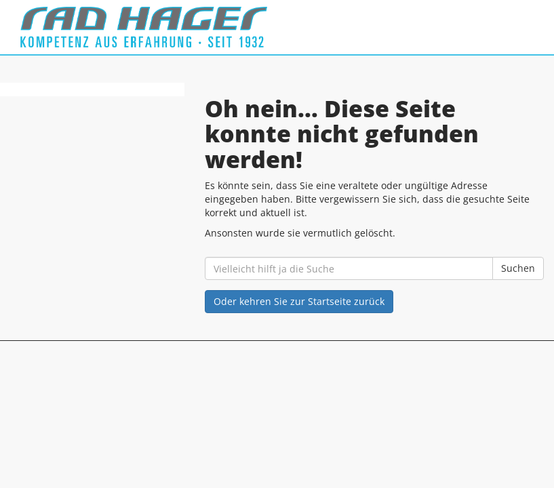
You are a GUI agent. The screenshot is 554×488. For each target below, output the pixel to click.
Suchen (518, 268)
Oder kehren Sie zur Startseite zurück (299, 301)
